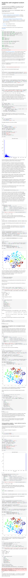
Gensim (4, 23)
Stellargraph (4, 28)
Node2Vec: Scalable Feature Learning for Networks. (11, 14)
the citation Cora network (10, 51)
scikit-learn (5, 25)
